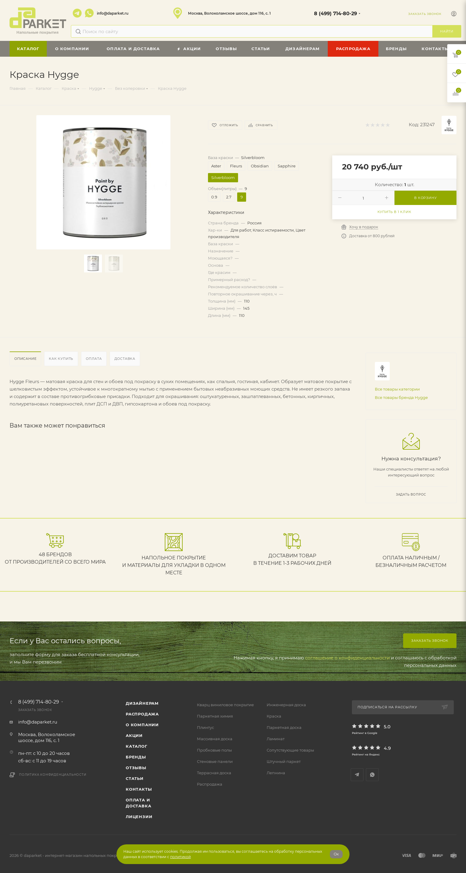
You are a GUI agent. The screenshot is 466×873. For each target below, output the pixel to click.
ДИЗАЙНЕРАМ (142, 703)
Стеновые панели (215, 761)
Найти (446, 31)
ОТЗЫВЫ (136, 767)
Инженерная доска (286, 704)
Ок (336, 854)
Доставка (124, 359)
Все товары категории (397, 389)
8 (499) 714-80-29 (335, 13)
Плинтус (205, 727)
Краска (274, 716)
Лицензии (139, 816)
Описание (25, 359)
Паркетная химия (215, 716)
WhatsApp (89, 13)
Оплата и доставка (138, 803)
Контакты (139, 789)
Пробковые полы (214, 750)
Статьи (135, 778)
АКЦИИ (134, 735)
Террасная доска (214, 772)
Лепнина (276, 772)
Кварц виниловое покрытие (225, 704)
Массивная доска (214, 738)
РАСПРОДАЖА (142, 714)
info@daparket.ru (112, 13)
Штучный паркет (284, 761)
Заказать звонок (429, 640)
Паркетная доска (284, 727)
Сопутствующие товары (290, 750)
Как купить (61, 359)
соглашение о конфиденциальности (347, 658)
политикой (180, 857)
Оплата (94, 359)
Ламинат (276, 738)
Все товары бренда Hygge (401, 397)
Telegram (77, 13)
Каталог (136, 746)
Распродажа (209, 784)
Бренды (136, 757)
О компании (142, 724)
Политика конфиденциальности (52, 775)
